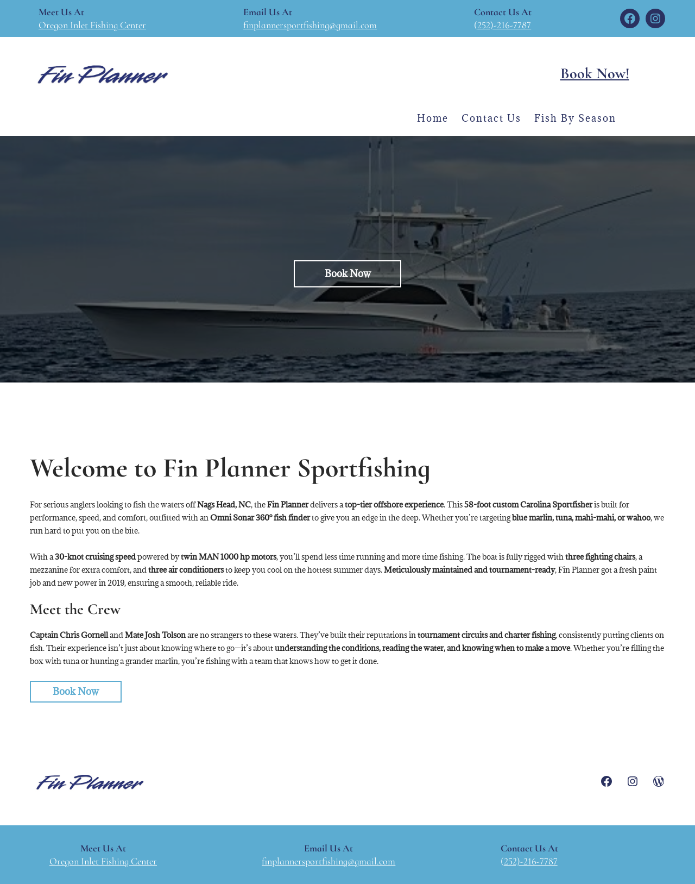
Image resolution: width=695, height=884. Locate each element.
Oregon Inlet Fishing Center (92, 25)
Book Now (76, 691)
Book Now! (594, 73)
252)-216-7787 (504, 25)
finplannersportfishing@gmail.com (310, 25)
